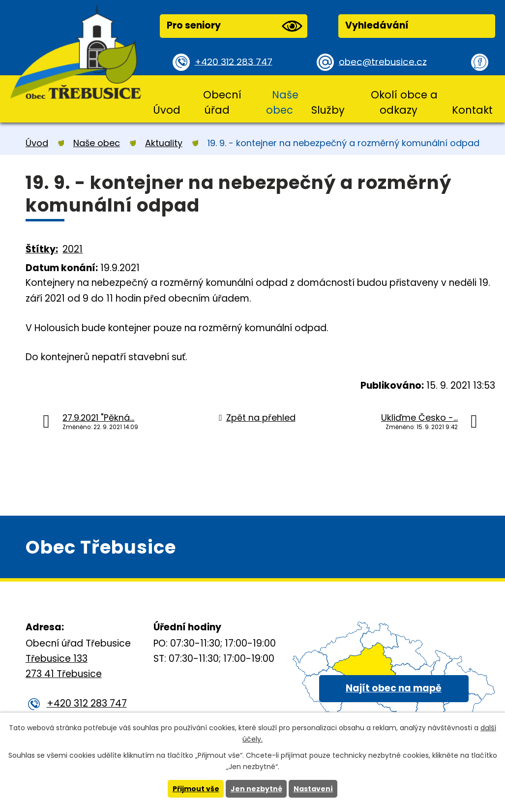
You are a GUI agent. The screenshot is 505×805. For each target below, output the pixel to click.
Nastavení (313, 789)
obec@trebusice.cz (384, 61)
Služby (328, 110)
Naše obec (282, 102)
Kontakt (472, 110)
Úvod (166, 110)
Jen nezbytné (256, 789)
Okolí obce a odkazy (404, 102)
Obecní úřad (222, 102)
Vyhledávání (377, 25)
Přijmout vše (196, 789)
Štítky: (42, 249)
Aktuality (163, 143)
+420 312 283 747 (235, 61)
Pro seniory (234, 26)
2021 (72, 249)
